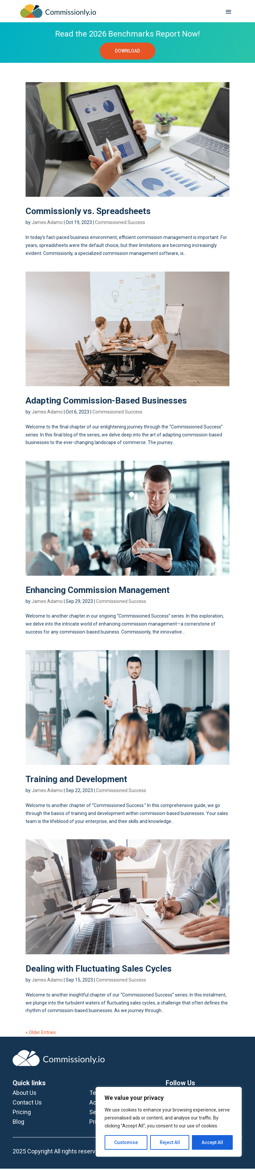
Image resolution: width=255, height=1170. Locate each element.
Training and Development (76, 781)
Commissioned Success (120, 224)
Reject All (170, 1142)
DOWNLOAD (127, 52)
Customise (126, 1142)
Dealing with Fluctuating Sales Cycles (99, 970)
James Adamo (47, 224)
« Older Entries (41, 1033)
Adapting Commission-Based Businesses (106, 402)
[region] (169, 1122)
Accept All (212, 1142)
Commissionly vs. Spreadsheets (88, 213)
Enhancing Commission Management (98, 591)
